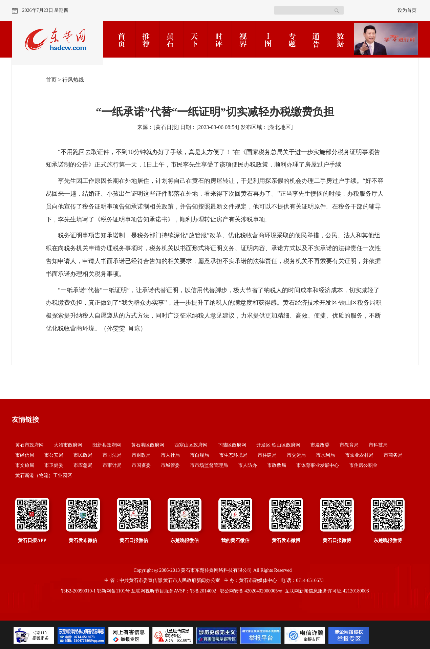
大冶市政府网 (68, 445)
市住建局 (267, 455)
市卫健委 (53, 465)
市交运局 (296, 455)
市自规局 (199, 455)
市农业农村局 (359, 455)
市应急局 (82, 465)
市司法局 (112, 455)
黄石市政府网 (29, 445)
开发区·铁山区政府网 (278, 445)
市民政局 (82, 455)
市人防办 (247, 465)
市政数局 (276, 465)
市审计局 (112, 465)
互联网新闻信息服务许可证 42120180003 (327, 590)
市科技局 (378, 445)
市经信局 (24, 455)
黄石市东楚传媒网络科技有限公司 (216, 570)
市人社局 (170, 455)
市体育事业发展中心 (317, 465)
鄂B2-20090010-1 (78, 590)
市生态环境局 (233, 455)
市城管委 (170, 465)
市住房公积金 (363, 465)
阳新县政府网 (106, 445)
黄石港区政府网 (147, 445)
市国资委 (141, 465)
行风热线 (73, 80)
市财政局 (141, 455)
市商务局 (393, 455)
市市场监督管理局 (209, 465)
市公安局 (53, 455)
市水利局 (325, 455)
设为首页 (406, 10)
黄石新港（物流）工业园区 (43, 475)
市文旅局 (24, 465)
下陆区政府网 (232, 445)
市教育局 (349, 445)
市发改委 (319, 445)
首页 (51, 80)
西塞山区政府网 (191, 445)
